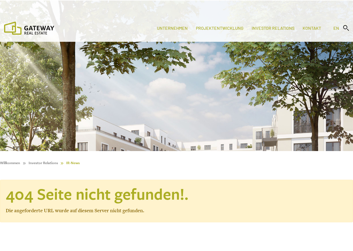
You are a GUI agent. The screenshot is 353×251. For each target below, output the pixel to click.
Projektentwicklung (220, 28)
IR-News (73, 163)
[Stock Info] (176, 6)
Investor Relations (273, 28)
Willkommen (10, 163)
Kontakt (312, 28)
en (336, 28)
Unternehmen (172, 28)
